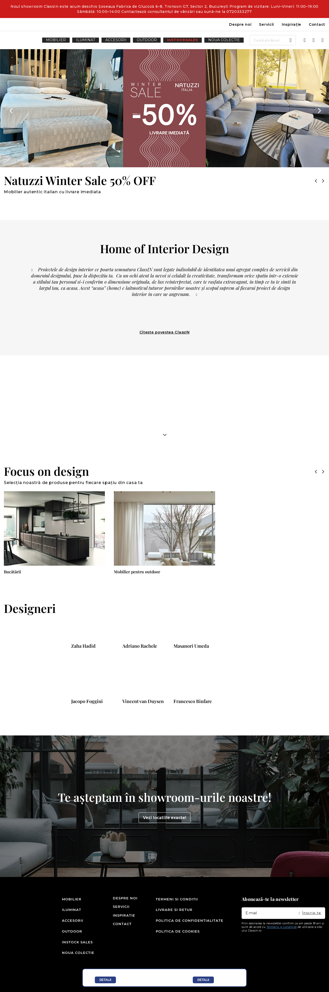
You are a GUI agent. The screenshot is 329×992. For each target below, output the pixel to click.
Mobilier (70, 911)
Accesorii (70, 928)
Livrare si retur (174, 919)
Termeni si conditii (177, 911)
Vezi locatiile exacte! (164, 830)
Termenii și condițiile (282, 939)
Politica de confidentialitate (189, 928)
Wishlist (313, 40)
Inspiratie (119, 928)
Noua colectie (70, 954)
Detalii (105, 980)
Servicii (266, 24)
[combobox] (250, 40)
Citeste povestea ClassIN (165, 332)
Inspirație (291, 24)
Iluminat (70, 919)
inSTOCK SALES (70, 945)
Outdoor (70, 936)
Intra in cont (304, 40)
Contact (317, 24)
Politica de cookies (178, 936)
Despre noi (240, 24)
